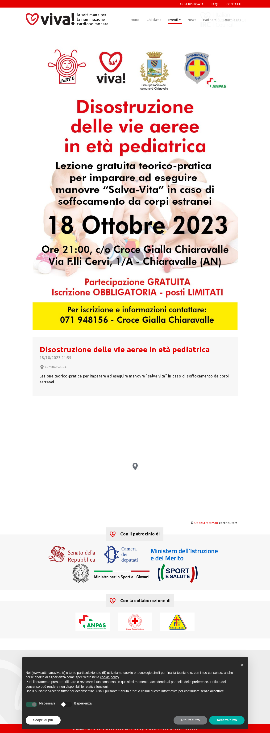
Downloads (232, 20)
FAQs (215, 4)
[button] (242, 665)
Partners (210, 20)
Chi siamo (154, 20)
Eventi (173, 20)
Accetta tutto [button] (227, 720)
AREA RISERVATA (192, 4)
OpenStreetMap (206, 522)
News (192, 20)
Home (135, 20)
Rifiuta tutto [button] (190, 720)
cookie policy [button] (109, 677)
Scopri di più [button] (43, 720)
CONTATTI (233, 4)
